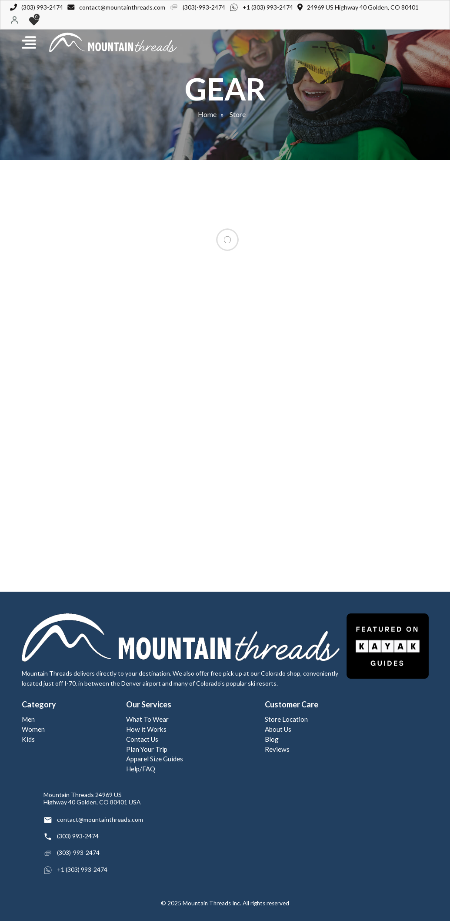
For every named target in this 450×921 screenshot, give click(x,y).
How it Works (146, 729)
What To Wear (147, 719)
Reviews (277, 749)
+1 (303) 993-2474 (268, 7)
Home (207, 114)
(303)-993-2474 (204, 7)
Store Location (286, 719)
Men (28, 719)
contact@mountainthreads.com (122, 7)
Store (238, 114)
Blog (272, 739)
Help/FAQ (140, 769)
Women (33, 729)
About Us (278, 729)
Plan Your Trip (146, 749)
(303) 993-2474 (42, 7)
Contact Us (142, 739)
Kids (28, 739)
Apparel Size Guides (154, 759)
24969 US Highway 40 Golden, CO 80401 (363, 7)
